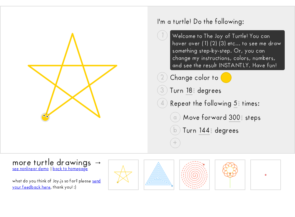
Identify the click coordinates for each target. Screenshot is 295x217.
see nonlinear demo (30, 168)
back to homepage (70, 168)
